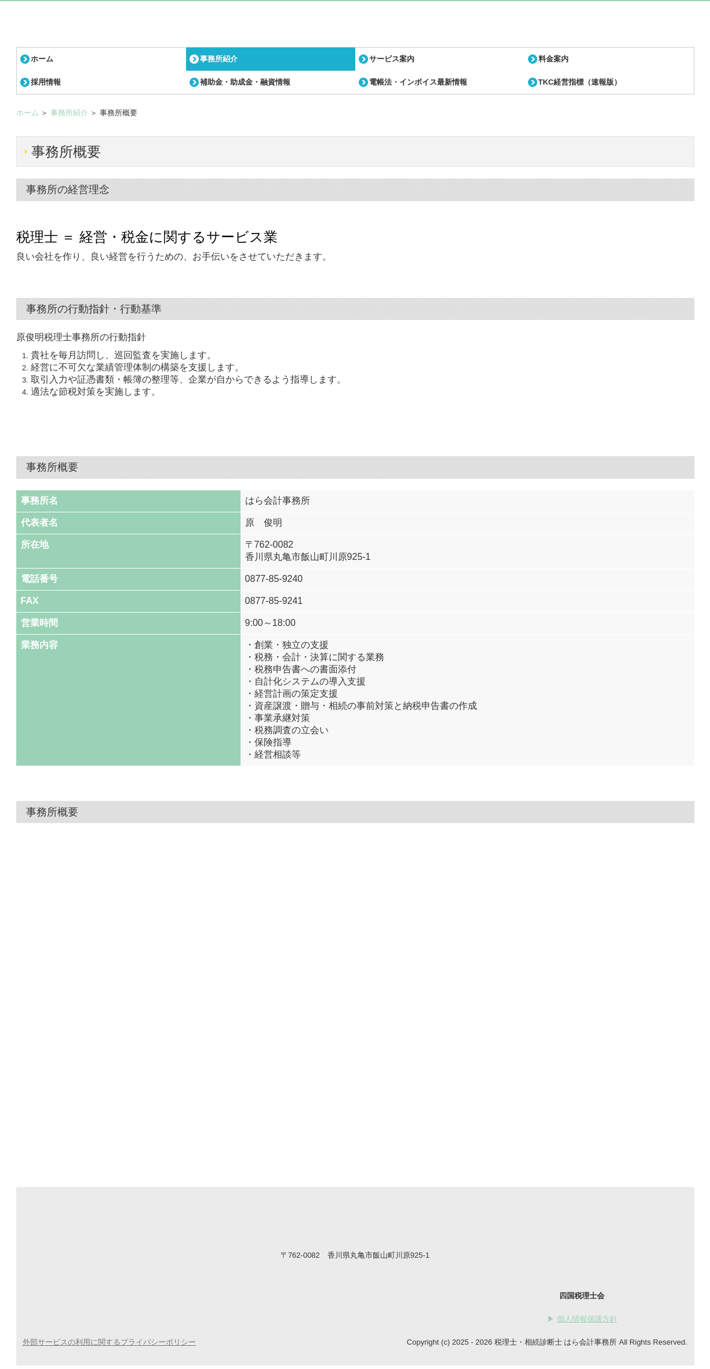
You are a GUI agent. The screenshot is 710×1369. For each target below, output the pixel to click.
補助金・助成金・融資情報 (245, 82)
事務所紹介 (219, 58)
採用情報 (46, 82)
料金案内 (553, 58)
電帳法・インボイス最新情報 (418, 82)
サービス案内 (391, 58)
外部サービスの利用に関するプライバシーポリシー (109, 1342)
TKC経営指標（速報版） (580, 82)
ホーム (42, 58)
